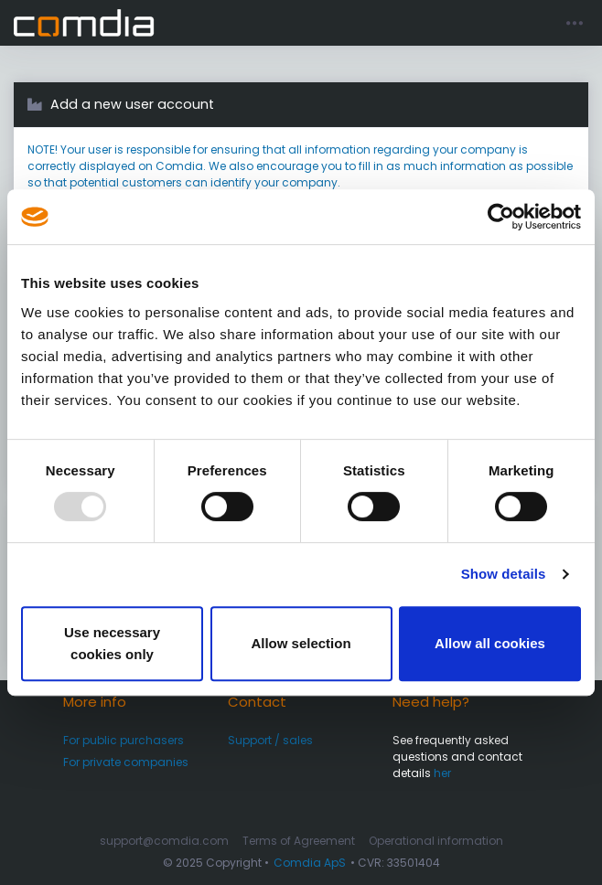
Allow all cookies (490, 643)
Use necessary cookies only (112, 643)
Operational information (436, 840)
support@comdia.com (164, 840)
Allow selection (300, 643)
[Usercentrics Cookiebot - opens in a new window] (501, 216)
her (442, 773)
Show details (503, 573)
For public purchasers (123, 740)
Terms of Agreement (298, 840)
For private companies (125, 762)
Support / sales (270, 740)
